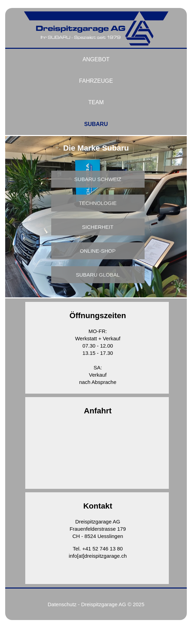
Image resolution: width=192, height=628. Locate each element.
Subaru (96, 124)
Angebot (95, 59)
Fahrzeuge (96, 81)
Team (95, 102)
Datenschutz (62, 604)
